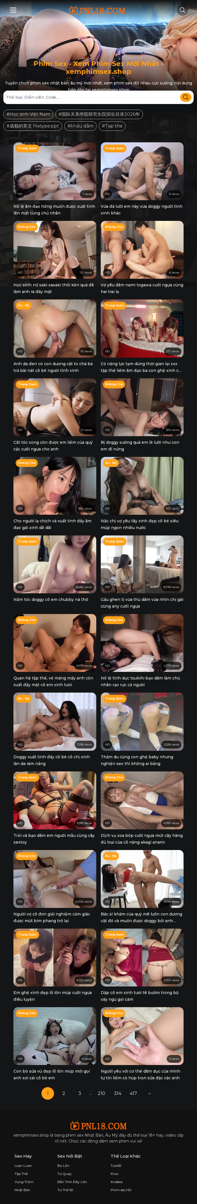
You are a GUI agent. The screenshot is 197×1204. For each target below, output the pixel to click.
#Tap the (112, 126)
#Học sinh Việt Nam (28, 114)
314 (117, 1093)
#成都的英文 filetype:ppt (32, 126)
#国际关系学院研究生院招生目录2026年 (99, 114)
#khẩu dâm (80, 126)
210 (101, 1093)
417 (133, 1093)
